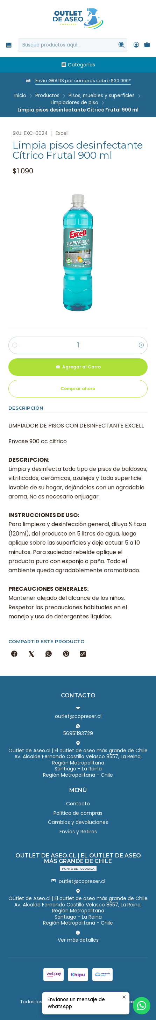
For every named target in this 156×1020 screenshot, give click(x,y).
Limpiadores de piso (74, 102)
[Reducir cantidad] (15, 345)
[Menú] (9, 44)
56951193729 (78, 730)
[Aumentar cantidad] (141, 345)
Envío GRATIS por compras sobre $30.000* (83, 81)
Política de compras (78, 813)
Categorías (78, 64)
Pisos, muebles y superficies (102, 95)
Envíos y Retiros (78, 831)
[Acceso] (136, 44)
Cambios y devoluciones (78, 822)
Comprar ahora (78, 389)
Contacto (78, 803)
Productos (47, 95)
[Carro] (147, 44)
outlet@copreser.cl (78, 713)
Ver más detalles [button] (78, 936)
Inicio (20, 95)
